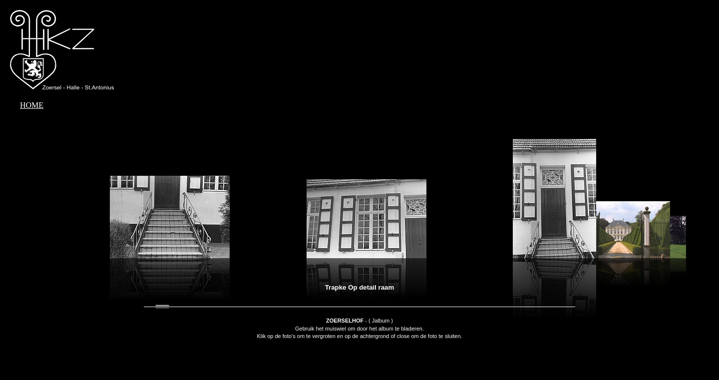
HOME (31, 105)
